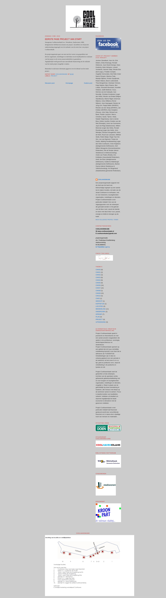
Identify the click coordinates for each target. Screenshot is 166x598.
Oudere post (88, 83)
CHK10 (98, 296)
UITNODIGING (101, 322)
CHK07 (98, 288)
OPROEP (99, 314)
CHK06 (98, 285)
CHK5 (98, 298)
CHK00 (98, 269)
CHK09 (98, 293)
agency (103, 247)
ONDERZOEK (100, 311)
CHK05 (98, 283)
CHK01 (98, 272)
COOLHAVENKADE (104, 179)
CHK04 (98, 280)
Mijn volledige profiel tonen (107, 219)
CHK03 (98, 277)
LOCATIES (99, 306)
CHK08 (98, 290)
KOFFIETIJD (100, 304)
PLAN (98, 317)
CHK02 (98, 275)
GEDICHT (99, 301)
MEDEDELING (101, 309)
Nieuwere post (50, 83)
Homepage (69, 83)
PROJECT (54, 76)
